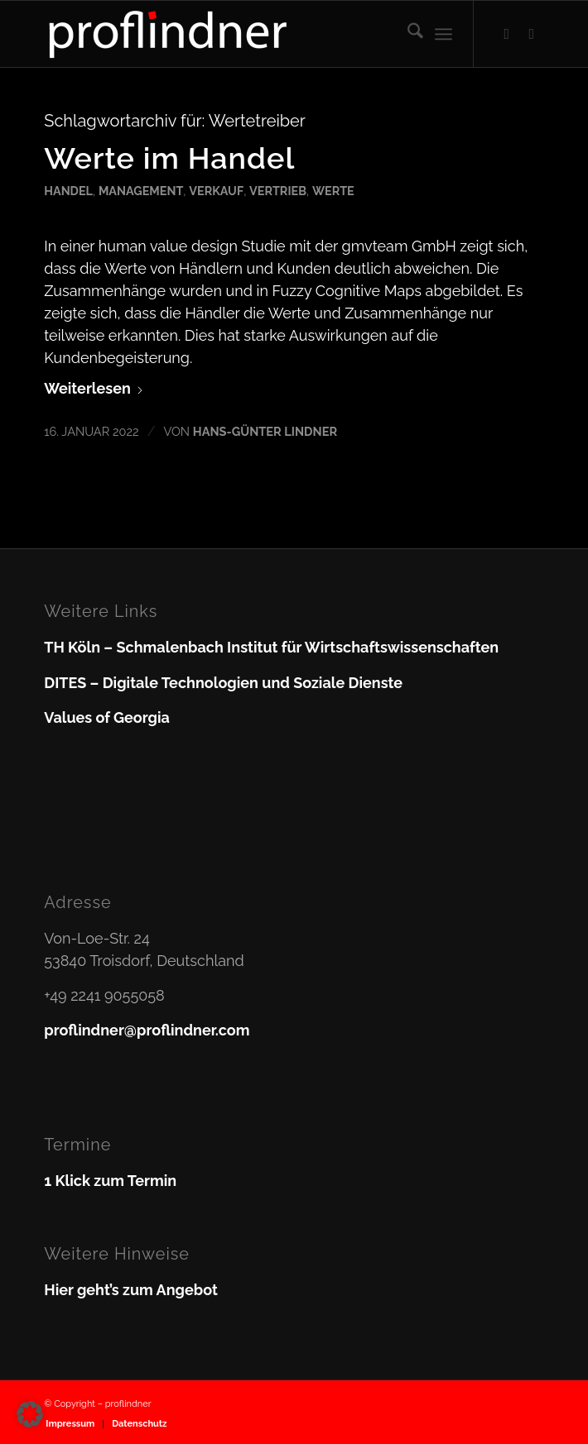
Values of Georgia (107, 717)
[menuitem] (407, 34)
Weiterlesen (94, 388)
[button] (30, 1414)
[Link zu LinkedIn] (531, 34)
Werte (333, 191)
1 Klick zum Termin (110, 1180)
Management (141, 191)
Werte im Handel (169, 158)
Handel (68, 191)
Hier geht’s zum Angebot (131, 1289)
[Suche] (407, 34)
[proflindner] (244, 34)
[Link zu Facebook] (506, 34)
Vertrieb (277, 191)
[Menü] (443, 34)
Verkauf (216, 191)
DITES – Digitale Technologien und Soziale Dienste (223, 682)
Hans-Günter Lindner (265, 431)
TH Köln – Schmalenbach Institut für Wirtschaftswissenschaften (271, 647)
